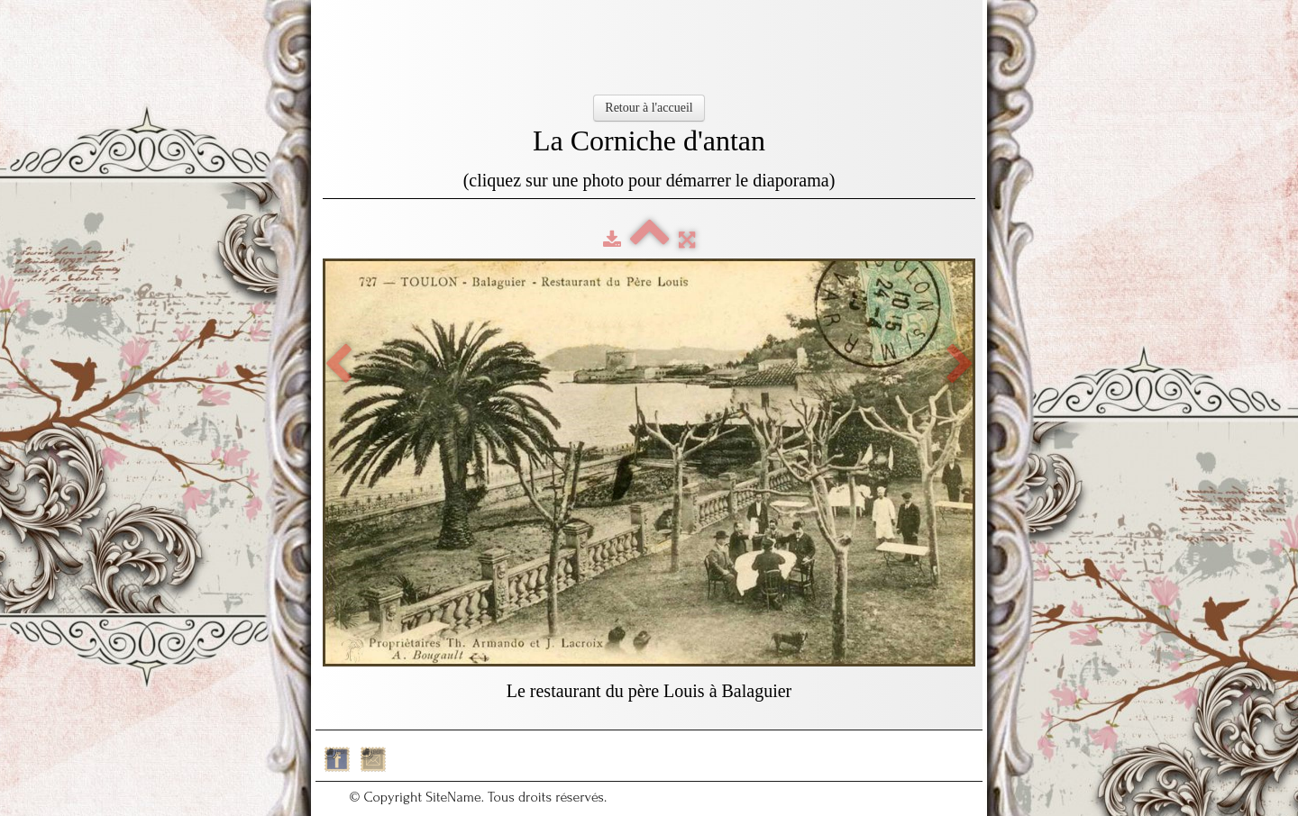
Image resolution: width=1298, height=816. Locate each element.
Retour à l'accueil (648, 107)
